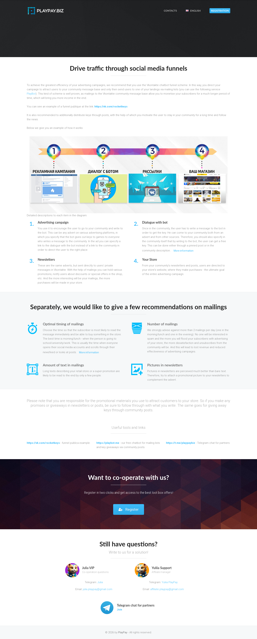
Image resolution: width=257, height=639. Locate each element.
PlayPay (122, 632)
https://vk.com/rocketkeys (110, 106)
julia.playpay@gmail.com (97, 589)
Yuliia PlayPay (169, 582)
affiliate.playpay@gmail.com (167, 589)
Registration (220, 10)
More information (183, 250)
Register (129, 509)
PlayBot (31, 93)
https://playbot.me (107, 442)
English (193, 10)
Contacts (170, 10)
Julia (100, 582)
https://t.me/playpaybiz (180, 442)
